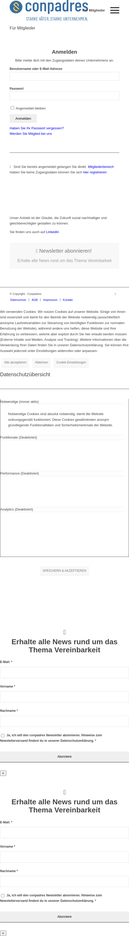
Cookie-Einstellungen (71, 362)
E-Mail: (6, 662)
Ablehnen (41, 362)
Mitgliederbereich (101, 167)
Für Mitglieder (22, 28)
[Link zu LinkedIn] (115, 294)
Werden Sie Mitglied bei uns (31, 134)
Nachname (9, 711)
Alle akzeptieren (15, 362)
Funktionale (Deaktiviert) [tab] (18, 437)
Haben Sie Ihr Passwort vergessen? (37, 128)
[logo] (53, 10)
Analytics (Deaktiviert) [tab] (16, 509)
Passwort (17, 88)
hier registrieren (95, 172)
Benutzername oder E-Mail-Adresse (36, 69)
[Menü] (112, 10)
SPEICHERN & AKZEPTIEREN (64, 571)
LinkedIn (52, 232)
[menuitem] (91, 10)
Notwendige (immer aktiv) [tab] (19, 402)
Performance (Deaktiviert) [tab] (19, 473)
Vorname (7, 686)
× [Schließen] (3, 773)
